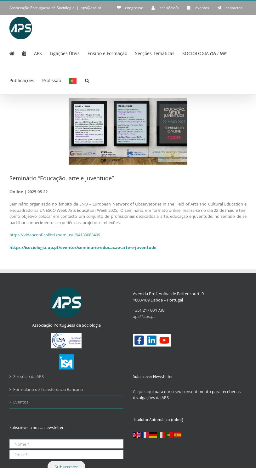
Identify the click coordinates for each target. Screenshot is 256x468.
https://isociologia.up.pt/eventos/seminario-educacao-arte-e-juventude (82, 247)
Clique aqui (143, 391)
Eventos (20, 402)
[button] (87, 79)
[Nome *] (66, 443)
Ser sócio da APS (28, 376)
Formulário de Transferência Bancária (48, 389)
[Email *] (66, 454)
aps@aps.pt (91, 7)
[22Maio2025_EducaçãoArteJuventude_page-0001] (128, 131)
